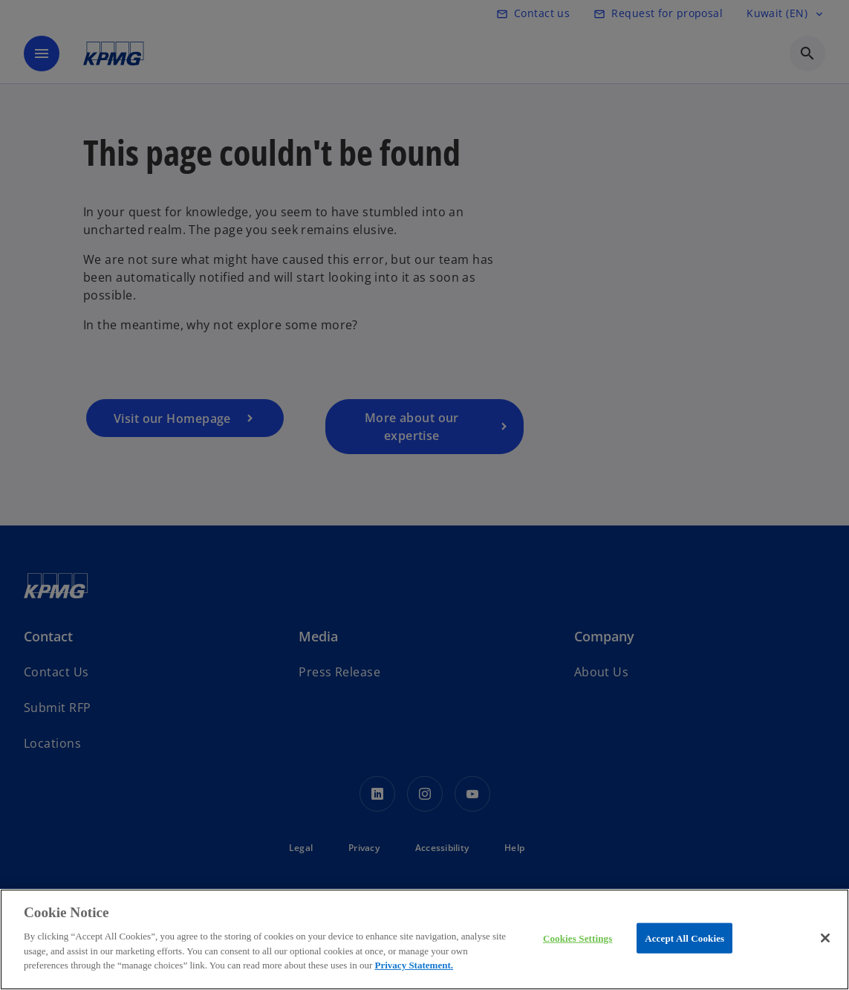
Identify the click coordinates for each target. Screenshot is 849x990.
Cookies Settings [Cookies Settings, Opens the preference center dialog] (577, 937)
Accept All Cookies (684, 937)
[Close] (825, 938)
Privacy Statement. (414, 965)
